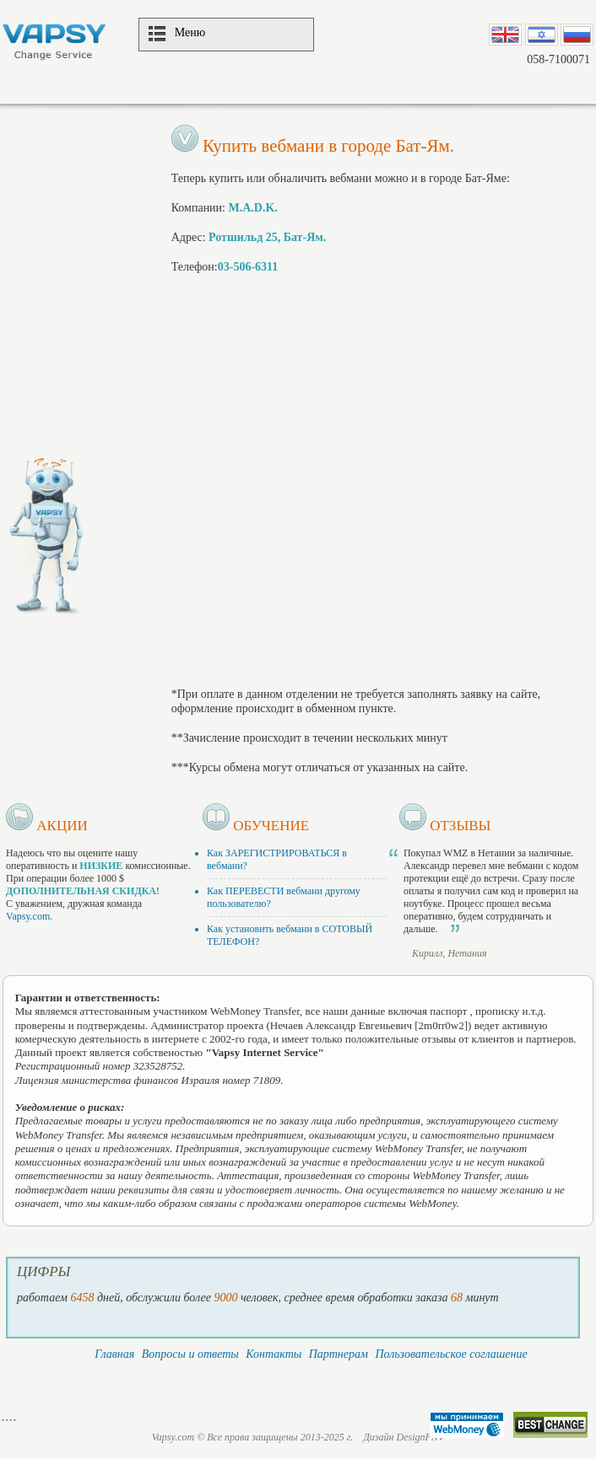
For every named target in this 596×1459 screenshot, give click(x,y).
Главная (114, 1354)
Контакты (273, 1354)
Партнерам (338, 1354)
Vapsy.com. (29, 916)
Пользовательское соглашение (451, 1354)
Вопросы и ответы (190, 1354)
